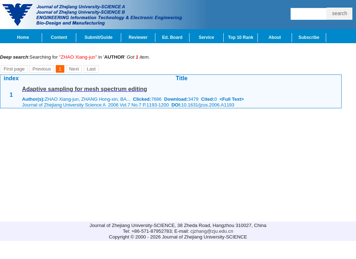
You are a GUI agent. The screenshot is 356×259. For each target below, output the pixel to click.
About (275, 37)
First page (14, 69)
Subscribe (308, 37)
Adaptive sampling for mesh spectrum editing (84, 89)
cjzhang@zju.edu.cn (212, 231)
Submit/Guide (99, 37)
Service (206, 37)
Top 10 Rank (240, 37)
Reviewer (138, 37)
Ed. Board (172, 37)
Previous (41, 69)
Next (74, 69)
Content (59, 37)
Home (23, 37)
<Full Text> (231, 99)
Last (91, 69)
